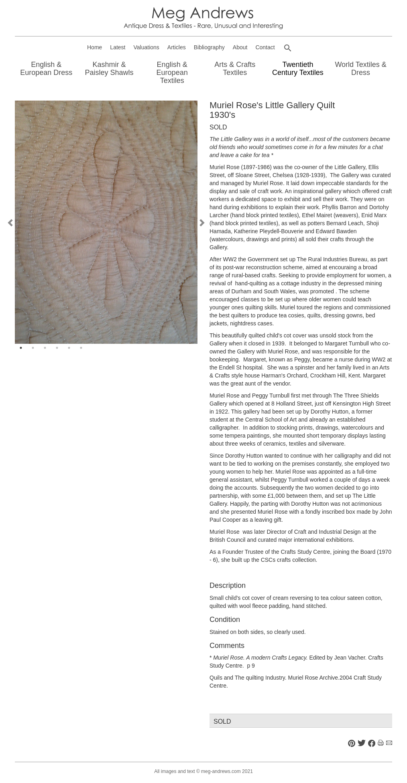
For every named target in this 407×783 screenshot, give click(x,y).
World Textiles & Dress (360, 69)
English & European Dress (46, 69)
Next (201, 222)
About (240, 47)
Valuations (146, 47)
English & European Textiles (172, 73)
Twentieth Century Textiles (298, 69)
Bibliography (209, 47)
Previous (11, 222)
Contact (265, 47)
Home (94, 47)
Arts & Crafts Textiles (234, 69)
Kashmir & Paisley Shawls (109, 69)
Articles (176, 47)
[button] (288, 48)
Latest (117, 47)
